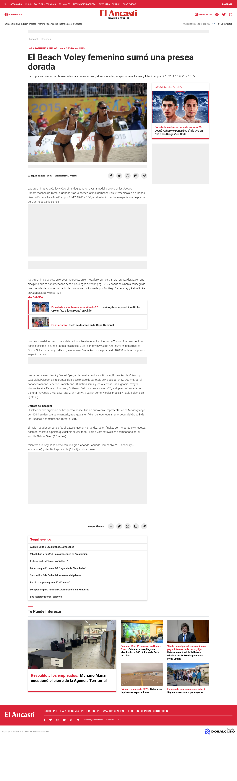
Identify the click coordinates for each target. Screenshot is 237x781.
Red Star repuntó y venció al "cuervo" (50, 582)
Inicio (28, 4)
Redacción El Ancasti (66, 176)
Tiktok (71, 720)
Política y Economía (45, 4)
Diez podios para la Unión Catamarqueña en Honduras (59, 589)
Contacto (77, 24)
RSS (119, 720)
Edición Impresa (28, 24)
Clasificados (52, 24)
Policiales (64, 4)
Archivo (41, 24)
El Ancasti (33, 39)
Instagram (57, 720)
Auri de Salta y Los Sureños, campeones (52, 547)
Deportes (104, 4)
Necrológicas (65, 24)
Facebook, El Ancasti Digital (44, 720)
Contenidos (129, 4)
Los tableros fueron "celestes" (46, 596)
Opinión (116, 4)
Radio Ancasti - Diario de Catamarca (14, 14)
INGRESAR (227, 4)
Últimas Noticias (12, 24)
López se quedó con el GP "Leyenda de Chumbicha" (58, 568)
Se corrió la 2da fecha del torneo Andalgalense (55, 575)
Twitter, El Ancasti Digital (50, 720)
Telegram (77, 720)
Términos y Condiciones (93, 720)
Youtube (64, 720)
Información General (85, 4)
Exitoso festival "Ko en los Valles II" (49, 561)
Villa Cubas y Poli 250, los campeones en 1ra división (59, 554)
